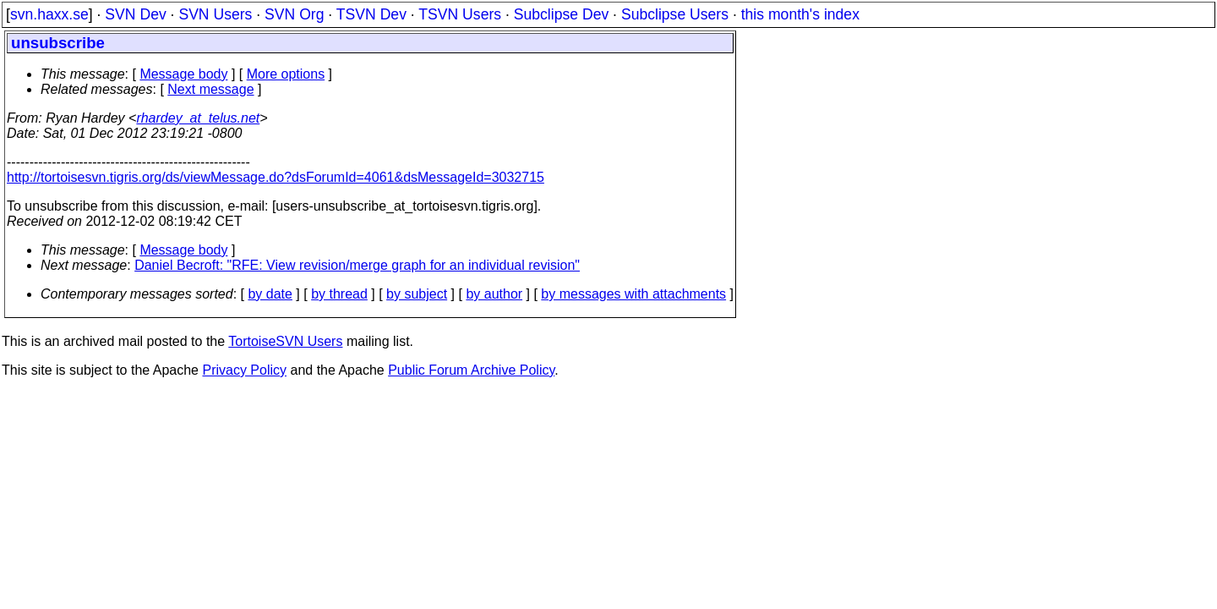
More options (286, 74)
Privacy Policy (244, 370)
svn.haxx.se (49, 14)
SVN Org (294, 14)
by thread (339, 294)
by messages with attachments (633, 294)
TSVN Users (459, 14)
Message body (183, 74)
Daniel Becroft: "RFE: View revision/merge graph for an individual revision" (357, 265)
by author (494, 294)
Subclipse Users (675, 14)
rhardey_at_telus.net (197, 118)
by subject (416, 294)
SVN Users (215, 14)
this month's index (800, 14)
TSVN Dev (371, 14)
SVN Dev (135, 14)
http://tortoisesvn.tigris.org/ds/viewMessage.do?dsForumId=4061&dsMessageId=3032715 (275, 177)
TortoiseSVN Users (285, 341)
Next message (210, 89)
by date (270, 294)
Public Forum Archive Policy (471, 370)
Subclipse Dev (561, 14)
